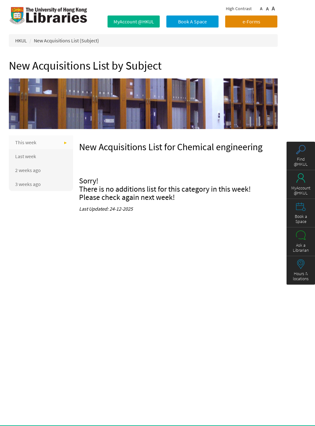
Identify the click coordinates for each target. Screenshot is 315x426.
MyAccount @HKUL (134, 21)
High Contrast (239, 8)
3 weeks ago (28, 184)
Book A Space (192, 21)
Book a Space (301, 218)
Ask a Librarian (301, 247)
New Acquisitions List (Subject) (66, 40)
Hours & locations (301, 276)
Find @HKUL (301, 161)
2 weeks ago (28, 170)
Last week (25, 156)
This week (25, 142)
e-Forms (251, 21)
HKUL (21, 40)
